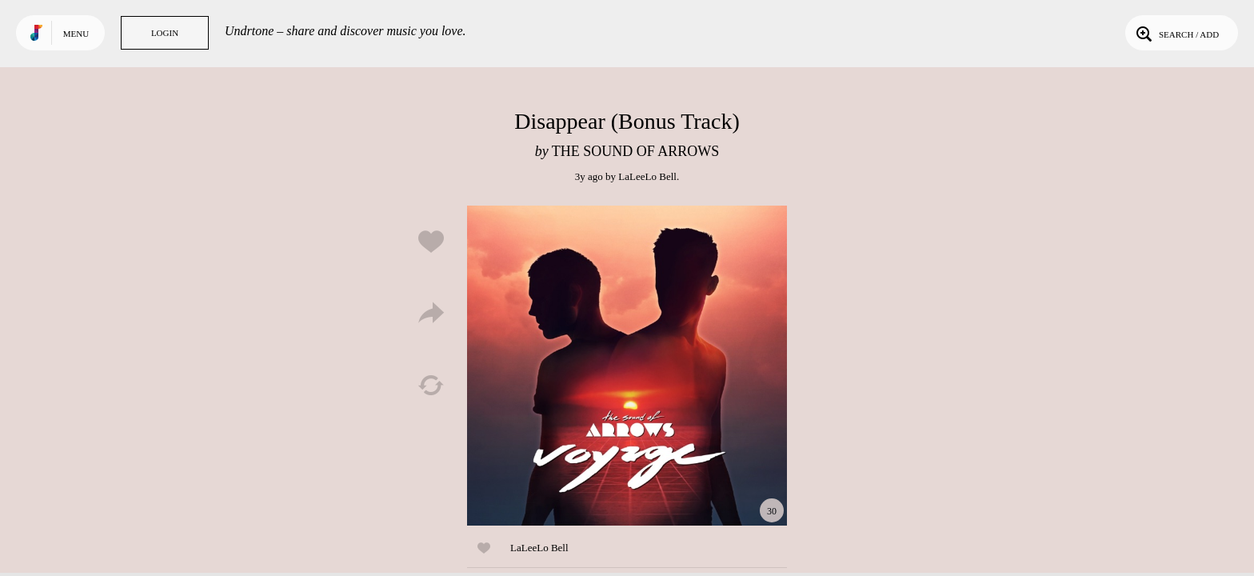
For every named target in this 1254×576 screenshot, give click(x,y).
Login (164, 33)
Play (627, 366)
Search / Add (1176, 32)
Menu (76, 33)
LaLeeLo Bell (647, 176)
